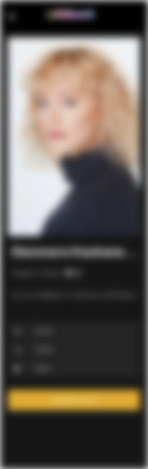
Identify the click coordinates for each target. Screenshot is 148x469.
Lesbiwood (71, 14)
